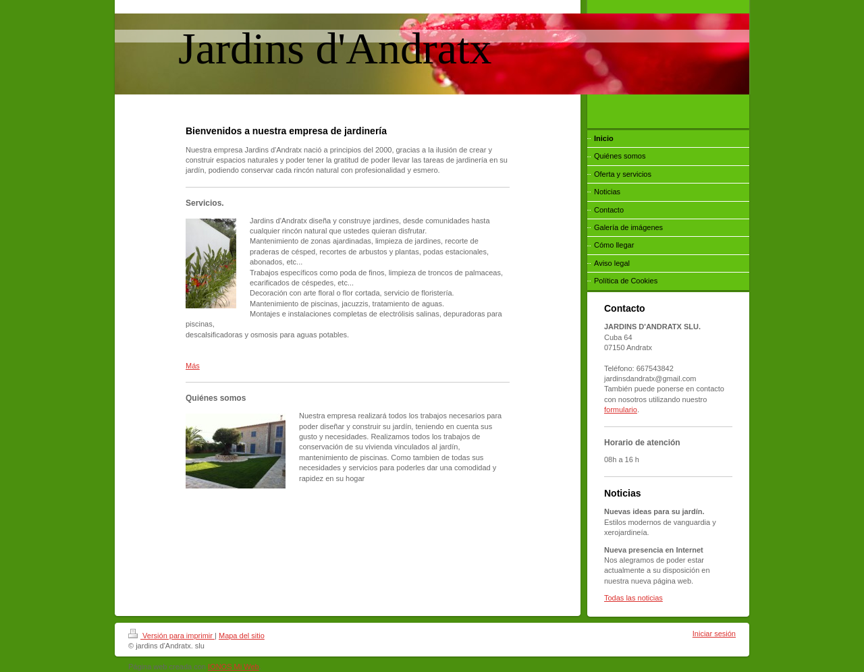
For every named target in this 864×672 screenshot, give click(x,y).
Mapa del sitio (242, 636)
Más (193, 366)
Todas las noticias (633, 598)
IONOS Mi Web (233, 667)
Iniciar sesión (714, 633)
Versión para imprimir (171, 636)
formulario (620, 409)
